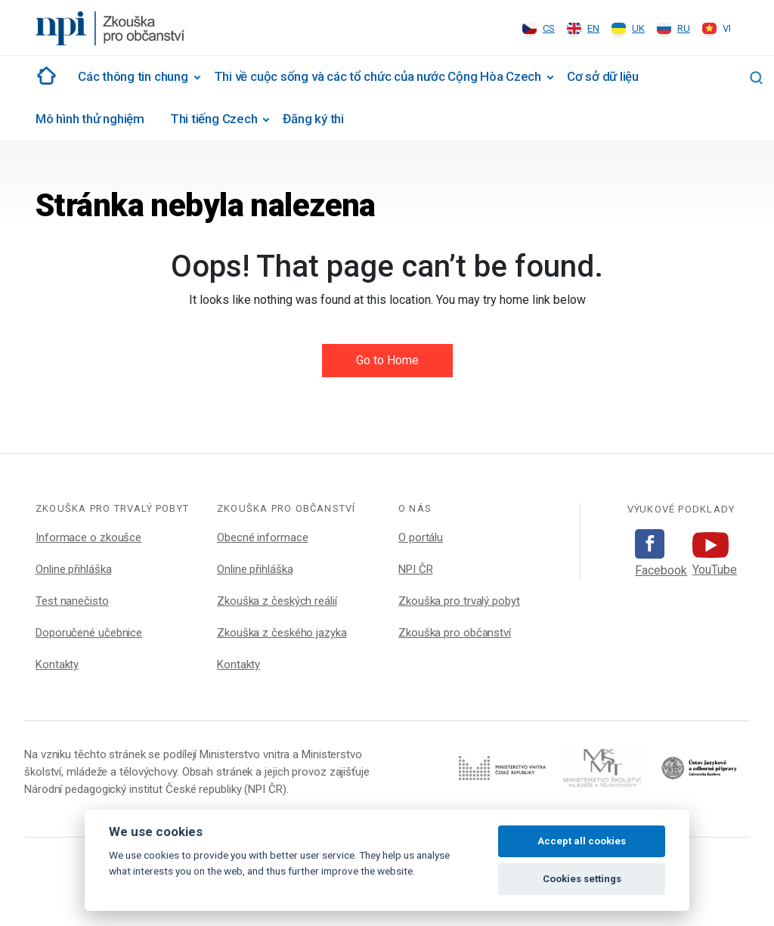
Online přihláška (73, 569)
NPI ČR (415, 569)
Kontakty (57, 664)
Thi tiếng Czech (214, 118)
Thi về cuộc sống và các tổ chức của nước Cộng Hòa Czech (377, 76)
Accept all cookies (581, 841)
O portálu (420, 537)
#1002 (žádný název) (44, 75)
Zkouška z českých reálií (277, 601)
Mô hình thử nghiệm (90, 118)
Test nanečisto (72, 601)
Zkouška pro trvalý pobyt (459, 601)
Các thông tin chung (133, 76)
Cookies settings (582, 878)
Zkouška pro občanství (454, 633)
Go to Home (387, 360)
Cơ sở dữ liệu (603, 76)
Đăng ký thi (313, 118)
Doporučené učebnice (89, 633)
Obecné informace (262, 537)
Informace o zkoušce (88, 537)
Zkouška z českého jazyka (282, 633)
